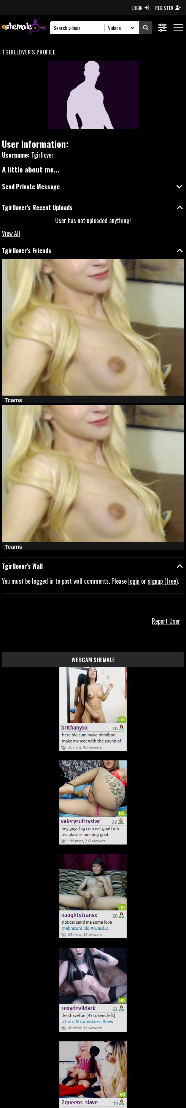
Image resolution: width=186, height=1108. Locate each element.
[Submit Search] (145, 27)
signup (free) (163, 581)
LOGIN (140, 8)
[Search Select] (120, 28)
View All (11, 233)
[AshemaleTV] (24, 27)
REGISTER (168, 8)
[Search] (79, 28)
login (134, 581)
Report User (166, 621)
